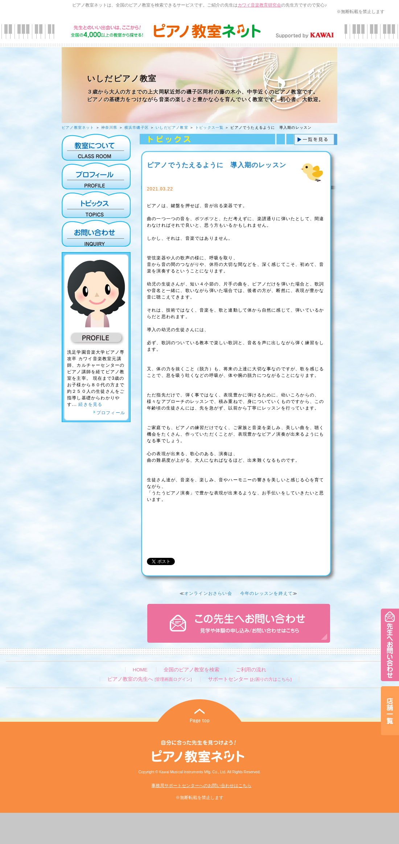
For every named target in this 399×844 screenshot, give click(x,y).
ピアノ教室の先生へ (149, 679)
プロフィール (109, 412)
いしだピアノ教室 (172, 127)
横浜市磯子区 (136, 127)
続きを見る (90, 404)
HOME (140, 669)
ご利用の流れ (251, 669)
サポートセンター (249, 679)
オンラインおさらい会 (208, 593)
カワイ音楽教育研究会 (259, 5)
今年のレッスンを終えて (266, 593)
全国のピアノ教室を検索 (191, 669)
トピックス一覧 (209, 127)
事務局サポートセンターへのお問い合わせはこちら (201, 785)
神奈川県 (109, 127)
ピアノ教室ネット (78, 127)
